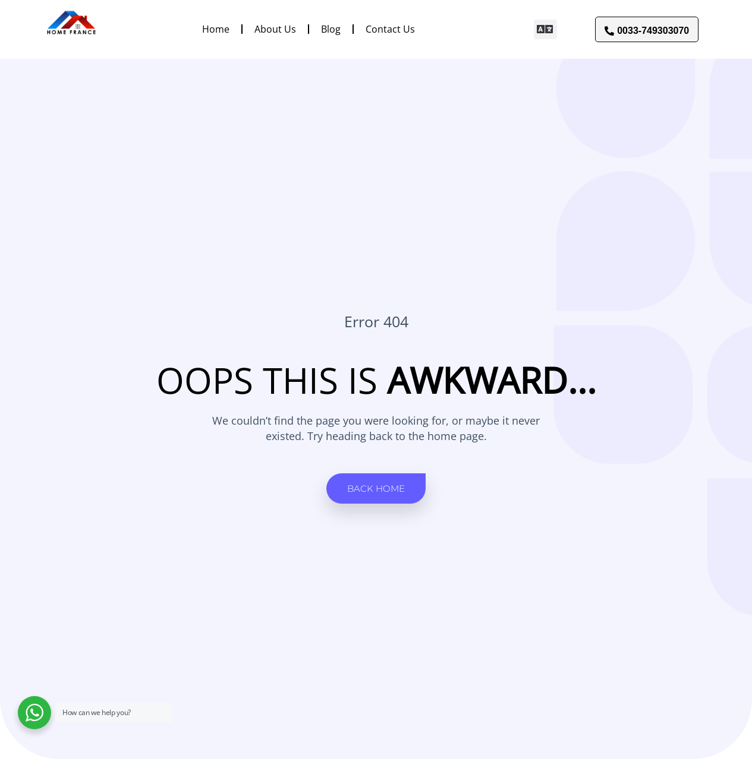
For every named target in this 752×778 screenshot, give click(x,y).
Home (215, 29)
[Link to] (71, 29)
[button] (545, 29)
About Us (275, 29)
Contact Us (390, 29)
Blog (331, 29)
